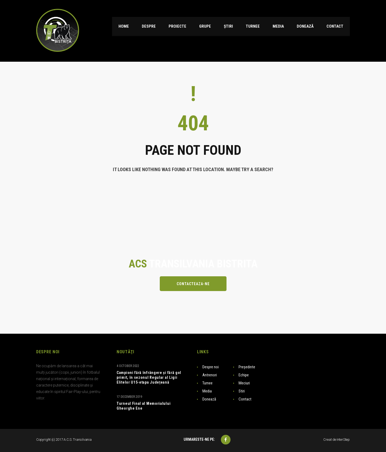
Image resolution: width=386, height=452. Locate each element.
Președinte (247, 367)
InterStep (343, 440)
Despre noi (210, 367)
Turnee (207, 383)
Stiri (242, 391)
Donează (209, 399)
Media (207, 391)
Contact (245, 399)
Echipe (244, 375)
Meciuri (244, 383)
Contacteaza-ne (193, 284)
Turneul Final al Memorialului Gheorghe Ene (143, 405)
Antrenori (209, 375)
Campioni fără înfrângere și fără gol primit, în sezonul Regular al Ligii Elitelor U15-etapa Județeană (149, 377)
